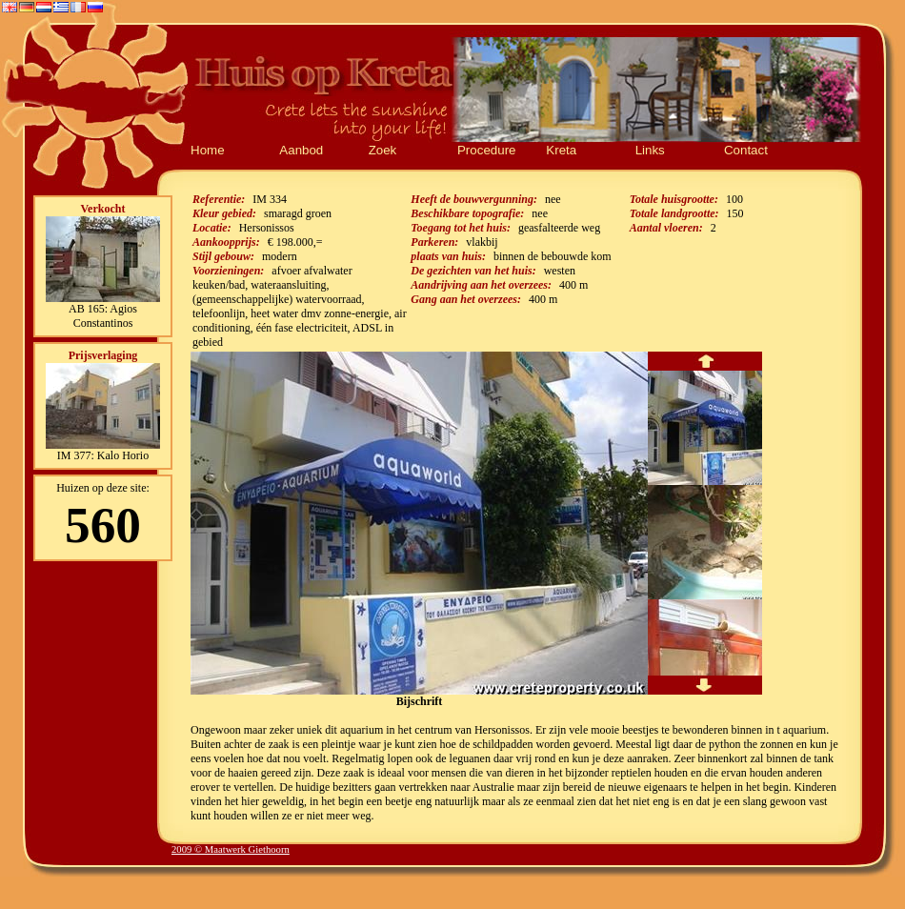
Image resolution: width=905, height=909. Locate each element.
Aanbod (301, 150)
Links (650, 150)
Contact (746, 150)
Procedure (486, 150)
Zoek (383, 150)
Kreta (561, 150)
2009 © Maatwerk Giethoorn (230, 849)
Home (208, 150)
